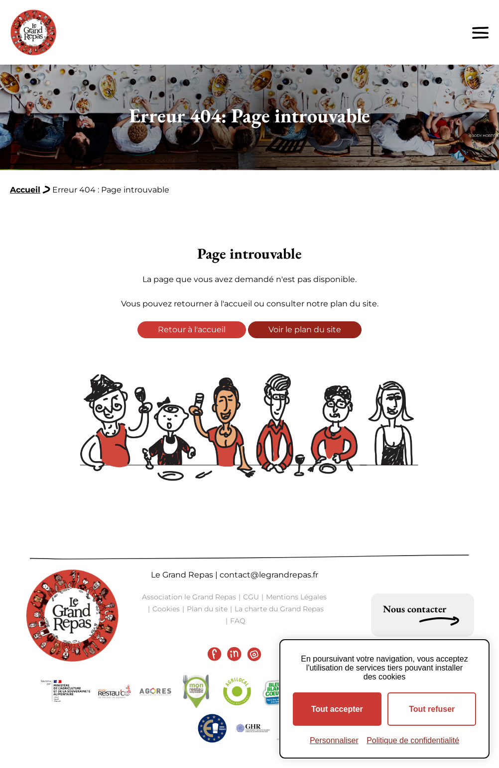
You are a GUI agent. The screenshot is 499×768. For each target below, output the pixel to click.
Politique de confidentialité (413, 740)
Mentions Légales (296, 596)
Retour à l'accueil (192, 329)
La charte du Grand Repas (279, 608)
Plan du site (207, 608)
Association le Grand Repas (189, 596)
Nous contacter (414, 608)
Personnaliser (334, 740)
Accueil (25, 189)
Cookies (166, 608)
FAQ (238, 620)
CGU (251, 596)
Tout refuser (432, 709)
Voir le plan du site (304, 329)
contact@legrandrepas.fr (269, 574)
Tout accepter (337, 709)
